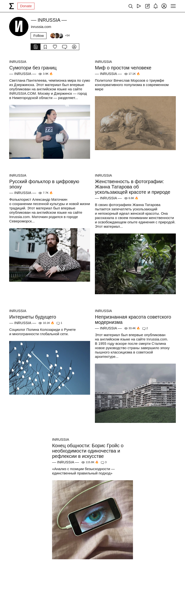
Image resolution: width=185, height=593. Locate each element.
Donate (26, 6)
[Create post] (147, 6)
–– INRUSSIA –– (22, 74)
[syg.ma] (11, 6)
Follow (38, 35)
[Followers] (60, 36)
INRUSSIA (17, 62)
